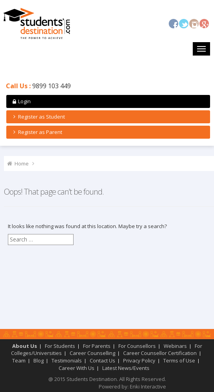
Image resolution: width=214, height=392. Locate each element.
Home (22, 163)
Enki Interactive (148, 386)
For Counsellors (137, 345)
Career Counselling (92, 353)
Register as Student (38, 116)
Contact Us (102, 360)
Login (21, 101)
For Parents (97, 345)
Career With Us (76, 368)
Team (19, 360)
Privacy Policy (139, 360)
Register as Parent (36, 132)
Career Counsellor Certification (160, 353)
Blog (38, 360)
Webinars (175, 345)
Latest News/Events (125, 368)
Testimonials (67, 360)
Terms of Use (179, 360)
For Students (60, 345)
